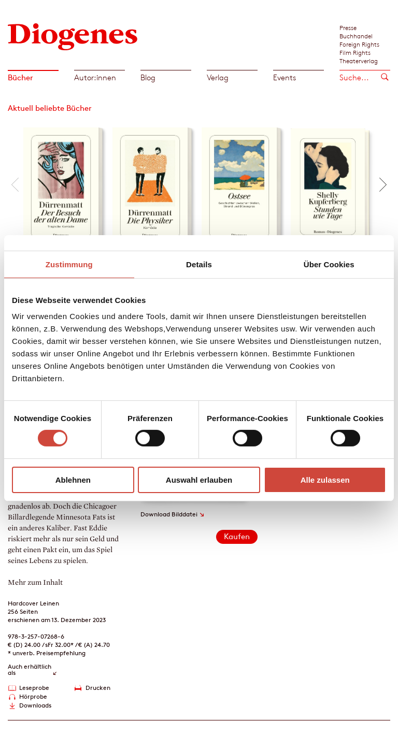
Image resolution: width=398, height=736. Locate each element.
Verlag (218, 77)
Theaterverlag (358, 60)
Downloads (35, 705)
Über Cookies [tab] (329, 263)
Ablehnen (73, 479)
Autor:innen (95, 77)
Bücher (20, 77)
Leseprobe (34, 687)
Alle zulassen (325, 479)
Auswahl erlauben (199, 479)
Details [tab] (199, 263)
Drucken (98, 687)
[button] (15, 184)
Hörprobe (33, 696)
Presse (348, 27)
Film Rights (355, 52)
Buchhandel (356, 36)
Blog (147, 77)
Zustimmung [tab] (69, 263)
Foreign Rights (359, 44)
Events (284, 77)
